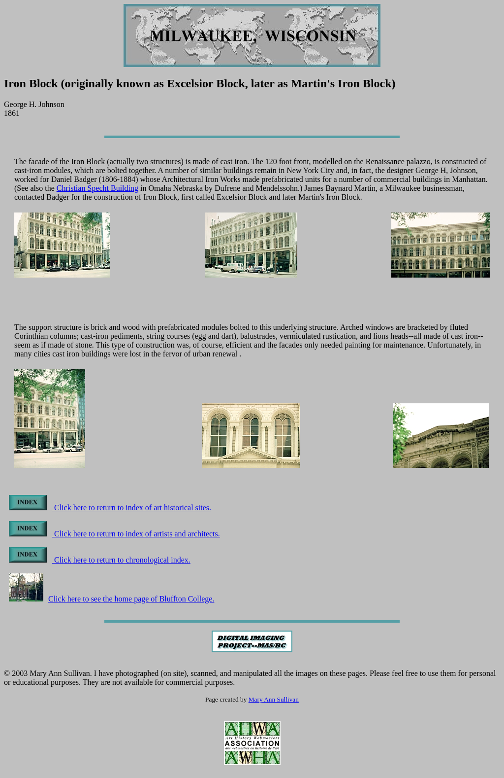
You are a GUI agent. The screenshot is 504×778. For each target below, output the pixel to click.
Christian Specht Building (97, 188)
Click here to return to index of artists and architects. (114, 534)
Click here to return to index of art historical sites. (110, 507)
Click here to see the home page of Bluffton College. (111, 599)
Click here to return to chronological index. (99, 560)
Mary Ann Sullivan (274, 699)
